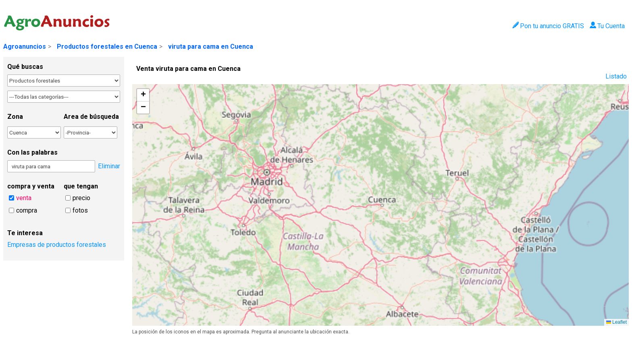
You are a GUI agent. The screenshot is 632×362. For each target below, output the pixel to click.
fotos (80, 210)
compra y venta (30, 186)
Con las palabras (32, 152)
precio (81, 198)
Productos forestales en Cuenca (107, 46)
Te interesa (25, 233)
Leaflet (616, 322)
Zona (15, 116)
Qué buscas (25, 66)
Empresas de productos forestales (56, 244)
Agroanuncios (24, 46)
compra (26, 210)
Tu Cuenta (607, 26)
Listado (616, 76)
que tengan (81, 186)
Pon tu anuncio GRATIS (548, 26)
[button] (143, 95)
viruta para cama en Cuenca (210, 46)
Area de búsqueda (91, 116)
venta (23, 198)
